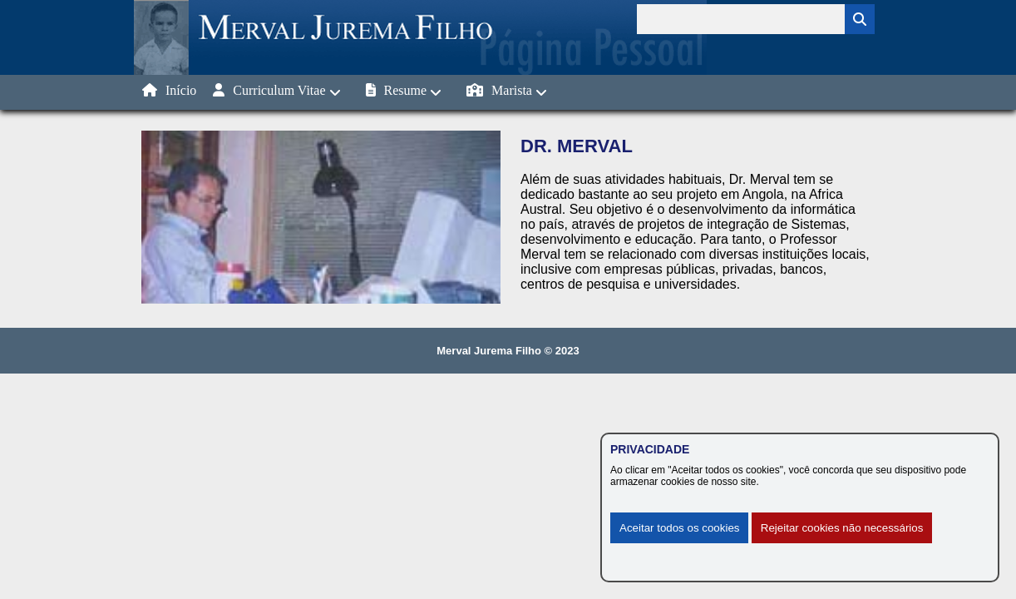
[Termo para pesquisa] (741, 19)
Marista (506, 91)
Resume (404, 91)
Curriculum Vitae (276, 91)
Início (169, 90)
